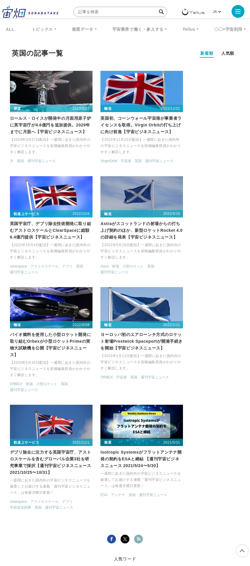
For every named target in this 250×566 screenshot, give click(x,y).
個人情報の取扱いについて (107, 535)
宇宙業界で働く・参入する (138, 29)
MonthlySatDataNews (177, 458)
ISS (106, 468)
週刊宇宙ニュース (42, 162)
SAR (124, 468)
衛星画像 (25, 468)
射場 (25, 273)
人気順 (227, 53)
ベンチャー (220, 458)
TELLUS (72, 458)
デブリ (225, 162)
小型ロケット (43, 273)
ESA (92, 384)
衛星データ (82, 29)
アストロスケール (202, 162)
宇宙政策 (91, 479)
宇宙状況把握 (20, 396)
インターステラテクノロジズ (138, 479)
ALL (10, 29)
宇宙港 (114, 162)
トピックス (42, 29)
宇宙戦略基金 (220, 468)
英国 (20, 162)
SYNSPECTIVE (154, 468)
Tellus (189, 29)
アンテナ (107, 384)
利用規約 (76, 535)
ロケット (188, 468)
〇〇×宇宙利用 (228, 29)
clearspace (175, 162)
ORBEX (95, 273)
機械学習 (84, 468)
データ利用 (55, 468)
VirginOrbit (97, 162)
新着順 (206, 53)
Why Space (133, 458)
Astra (14, 273)
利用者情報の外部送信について (156, 535)
